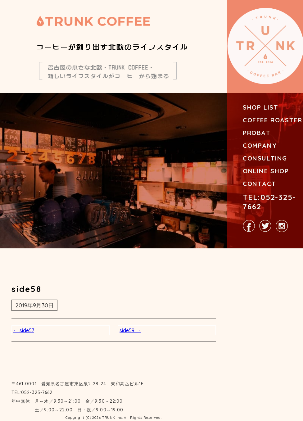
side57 (23, 330)
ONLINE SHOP (266, 171)
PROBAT (257, 133)
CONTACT (259, 184)
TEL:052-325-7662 (269, 201)
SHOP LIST (260, 107)
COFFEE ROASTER (272, 120)
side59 (130, 330)
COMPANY (260, 145)
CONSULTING (265, 158)
